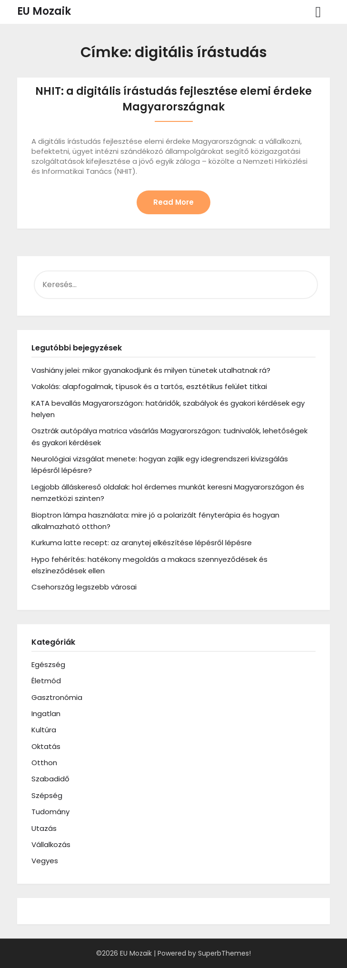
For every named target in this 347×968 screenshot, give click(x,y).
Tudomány (50, 812)
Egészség (48, 664)
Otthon (44, 763)
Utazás (44, 828)
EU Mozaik (44, 11)
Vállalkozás (50, 844)
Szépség (46, 795)
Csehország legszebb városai (84, 587)
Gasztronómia (56, 697)
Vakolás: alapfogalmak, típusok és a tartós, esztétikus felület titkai (149, 386)
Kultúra (43, 730)
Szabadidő (50, 779)
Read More (173, 202)
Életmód (46, 681)
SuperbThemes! (224, 953)
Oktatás (45, 746)
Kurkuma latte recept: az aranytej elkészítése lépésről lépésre (141, 543)
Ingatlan (45, 714)
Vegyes (44, 861)
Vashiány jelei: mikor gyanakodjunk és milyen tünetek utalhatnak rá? (150, 370)
